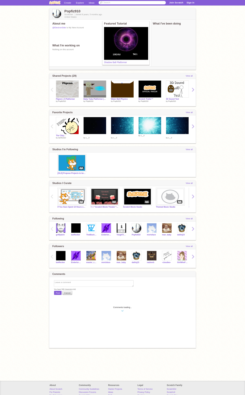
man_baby (166, 235)
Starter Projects (115, 389)
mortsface (151, 235)
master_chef (91, 262)
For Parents (55, 392)
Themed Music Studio (165, 207)
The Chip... (60, 135)
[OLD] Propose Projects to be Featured (72, 173)
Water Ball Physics (119, 99)
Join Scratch (176, 2)
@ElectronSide (59, 27)
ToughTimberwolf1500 (122, 235)
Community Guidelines (89, 389)
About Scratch (56, 389)
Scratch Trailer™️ (145, 99)
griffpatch (60, 235)
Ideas (92, 2)
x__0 (88, 138)
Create (67, 2)
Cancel (67, 293)
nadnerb (150, 262)
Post (58, 293)
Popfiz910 (62, 101)
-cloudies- (166, 262)
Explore (80, 2)
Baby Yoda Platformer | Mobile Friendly (94, 99)
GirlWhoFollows (182, 262)
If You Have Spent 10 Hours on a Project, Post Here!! (72, 207)
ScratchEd (171, 389)
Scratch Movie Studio (132, 207)
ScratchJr (171, 392)
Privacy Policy (144, 392)
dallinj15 (181, 235)
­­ (94, 135)
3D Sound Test (172, 99)
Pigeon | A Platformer (65, 99)
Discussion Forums (87, 392)
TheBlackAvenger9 (91, 235)
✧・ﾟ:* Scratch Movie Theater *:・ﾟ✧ (104, 207)
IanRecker (62, 138)
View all (189, 76)
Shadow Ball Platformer (115, 62)
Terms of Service (145, 389)
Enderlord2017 (106, 235)
